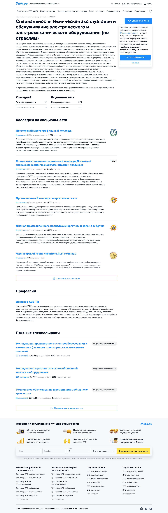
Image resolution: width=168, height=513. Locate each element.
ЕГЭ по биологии (94, 482)
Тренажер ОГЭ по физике (62, 495)
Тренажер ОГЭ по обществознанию (59, 483)
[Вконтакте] (141, 508)
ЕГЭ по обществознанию (97, 479)
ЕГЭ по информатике (96, 486)
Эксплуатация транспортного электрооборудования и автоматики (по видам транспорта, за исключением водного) (51, 347)
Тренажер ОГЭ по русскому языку (66, 474)
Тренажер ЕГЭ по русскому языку (30, 474)
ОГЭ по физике (129, 490)
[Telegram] (146, 508)
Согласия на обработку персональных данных (92, 458)
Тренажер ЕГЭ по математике (28, 478)
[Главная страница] (22, 3)
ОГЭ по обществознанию (133, 479)
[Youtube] (150, 508)
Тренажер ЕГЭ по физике (26, 495)
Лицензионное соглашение (48, 509)
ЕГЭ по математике (95, 475)
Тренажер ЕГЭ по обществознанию (23, 483)
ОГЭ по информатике (131, 486)
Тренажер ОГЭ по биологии (63, 488)
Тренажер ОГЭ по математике (64, 478)
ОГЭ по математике (130, 475)
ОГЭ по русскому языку (132, 471)
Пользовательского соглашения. (133, 458)
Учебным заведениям (25, 509)
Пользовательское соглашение (74, 509)
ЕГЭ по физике (93, 490)
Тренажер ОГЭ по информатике (65, 492)
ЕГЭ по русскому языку (97, 471)
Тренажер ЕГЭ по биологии (27, 488)
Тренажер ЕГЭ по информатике (29, 492)
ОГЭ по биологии (129, 482)
